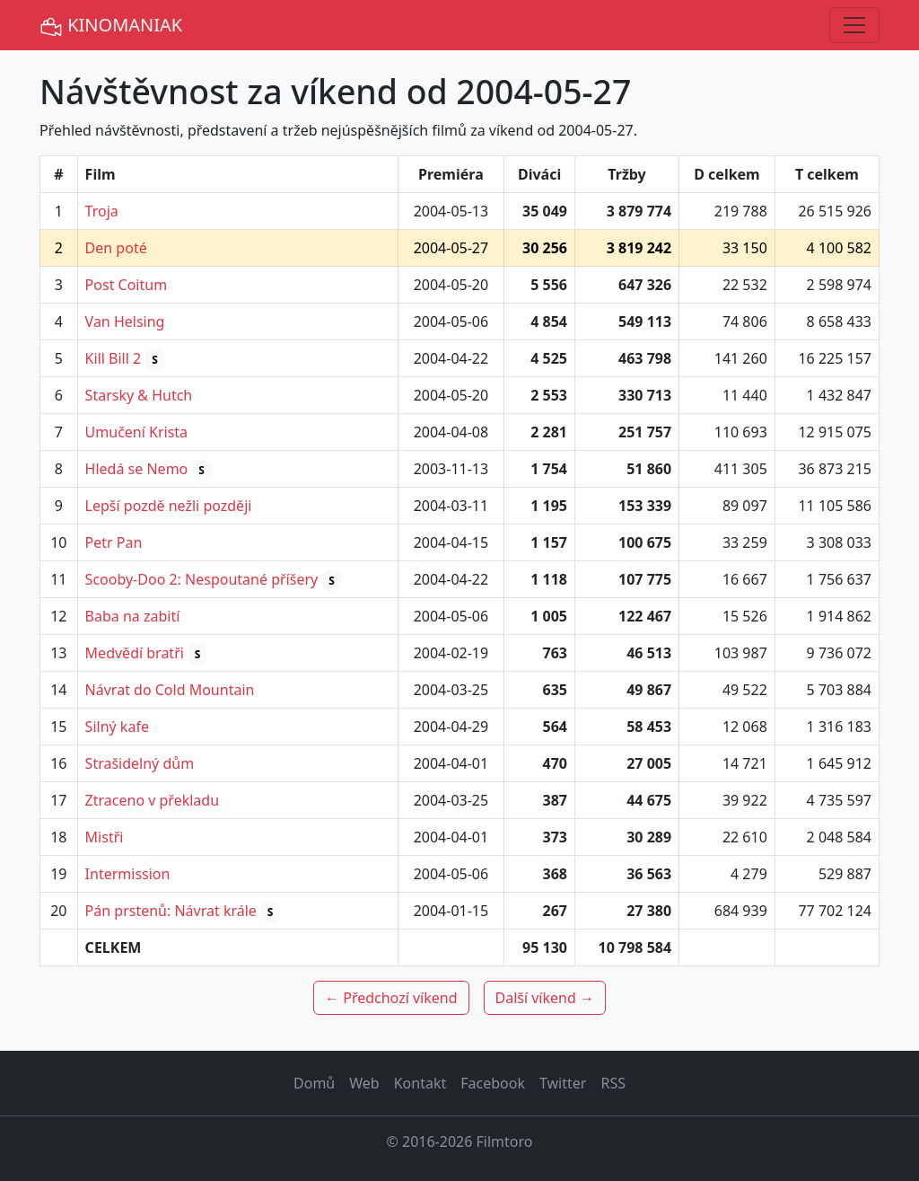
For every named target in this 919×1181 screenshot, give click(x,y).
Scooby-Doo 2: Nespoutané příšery (202, 579)
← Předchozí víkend (391, 998)
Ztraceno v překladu (152, 800)
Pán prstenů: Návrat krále (171, 911)
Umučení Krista (136, 432)
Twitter (562, 1083)
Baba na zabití (132, 616)
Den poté (116, 248)
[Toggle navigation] (854, 25)
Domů (314, 1083)
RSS (613, 1083)
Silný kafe (117, 726)
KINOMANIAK (110, 26)
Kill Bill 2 (113, 358)
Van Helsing (125, 321)
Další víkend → (544, 998)
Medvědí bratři (134, 653)
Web (364, 1083)
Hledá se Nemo (136, 469)
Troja (101, 211)
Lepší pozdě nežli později (168, 506)
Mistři (104, 837)
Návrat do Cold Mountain (170, 690)
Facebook (492, 1083)
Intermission (128, 874)
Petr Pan (114, 542)
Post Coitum (126, 285)
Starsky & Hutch (139, 395)
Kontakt (420, 1083)
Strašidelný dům (140, 763)
